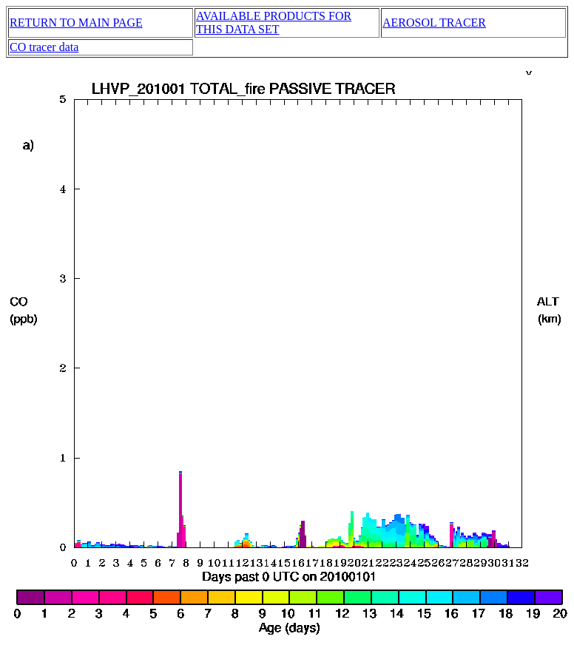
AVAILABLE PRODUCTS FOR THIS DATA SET (273, 23)
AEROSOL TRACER (434, 22)
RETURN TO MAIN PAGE (76, 22)
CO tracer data (44, 47)
